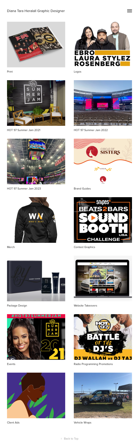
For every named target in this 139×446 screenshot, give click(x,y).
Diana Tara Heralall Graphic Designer (36, 10)
